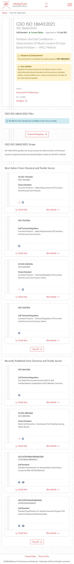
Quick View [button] (21, 210)
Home (4, 13)
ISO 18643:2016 (63, 59)
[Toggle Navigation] (70, 5)
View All (37, 349)
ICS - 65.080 (20, 97)
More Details (53, 210)
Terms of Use (43, 556)
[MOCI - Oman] (14, 5)
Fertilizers (21, 101)
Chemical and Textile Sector (27, 92)
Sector (18, 89)
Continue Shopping (37, 134)
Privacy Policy (30, 556)
